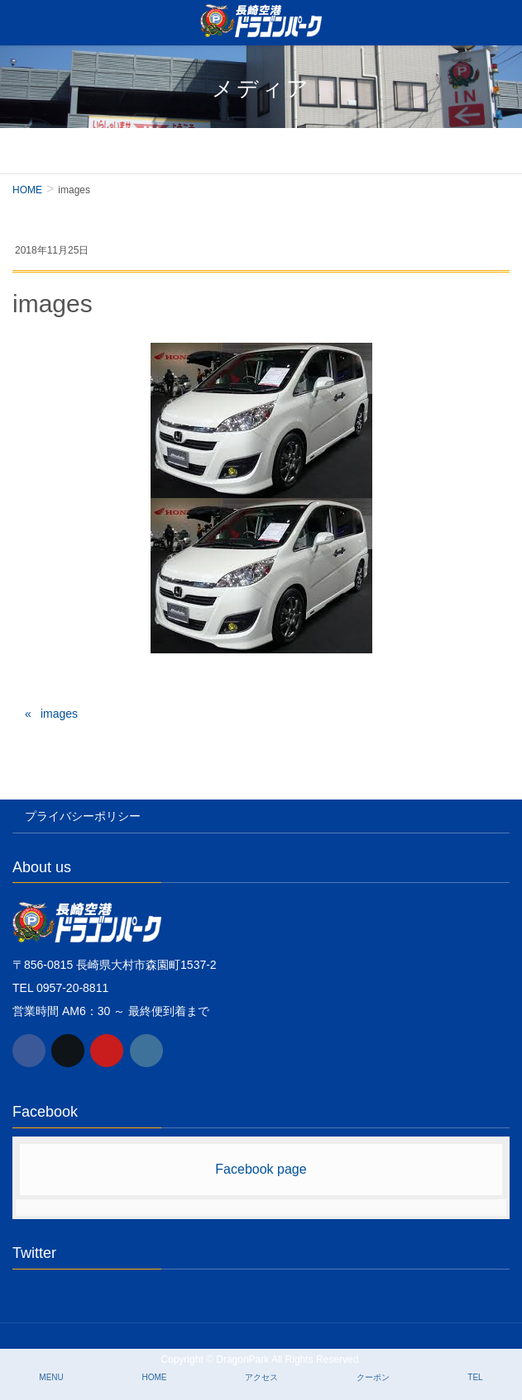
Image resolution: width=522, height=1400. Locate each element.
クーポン (373, 1377)
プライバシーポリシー (83, 816)
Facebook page (260, 1169)
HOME (153, 1377)
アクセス (261, 1377)
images (59, 713)
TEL (474, 1377)
